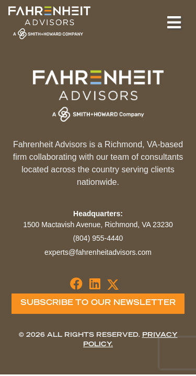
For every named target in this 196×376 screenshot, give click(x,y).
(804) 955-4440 (98, 238)
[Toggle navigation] (174, 22)
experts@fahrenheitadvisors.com (98, 252)
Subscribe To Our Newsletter (98, 303)
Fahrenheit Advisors (49, 22)
